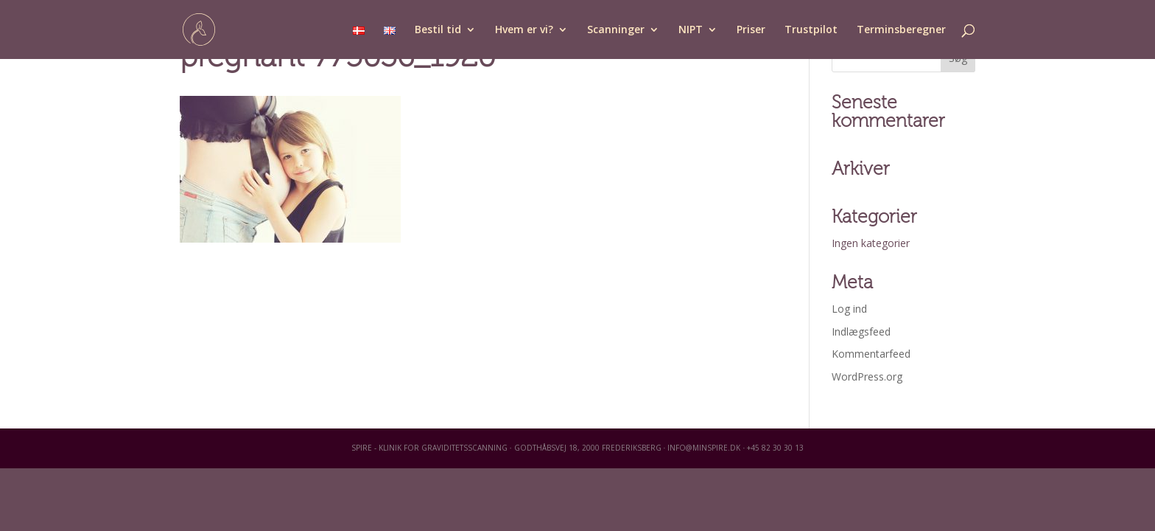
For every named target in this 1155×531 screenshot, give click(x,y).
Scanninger (616, 30)
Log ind (849, 309)
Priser (751, 30)
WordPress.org (867, 376)
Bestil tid (438, 30)
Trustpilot (811, 30)
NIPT (690, 30)
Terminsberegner (901, 30)
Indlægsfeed (861, 331)
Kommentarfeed (871, 354)
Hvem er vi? (524, 30)
